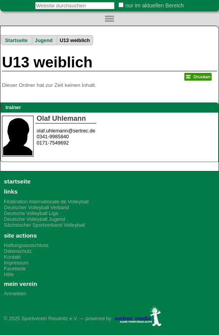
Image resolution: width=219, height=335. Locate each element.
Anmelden (15, 293)
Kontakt (12, 257)
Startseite (16, 40)
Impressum (16, 263)
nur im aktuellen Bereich (154, 5)
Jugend (44, 40)
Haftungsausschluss (26, 245)
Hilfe (9, 274)
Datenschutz (18, 251)
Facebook (15, 269)
